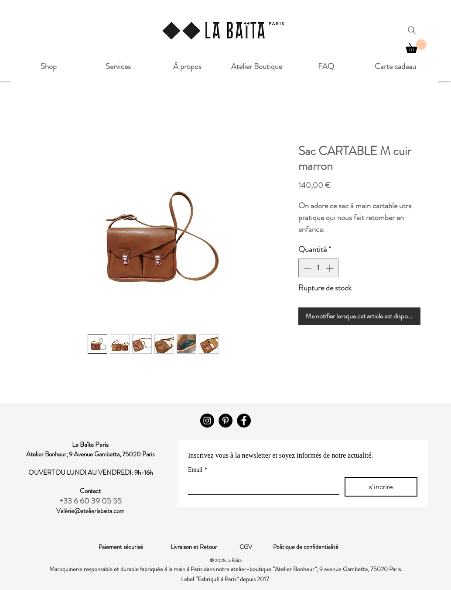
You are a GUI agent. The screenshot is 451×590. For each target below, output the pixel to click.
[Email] (261, 485)
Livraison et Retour (205, 546)
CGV (256, 546)
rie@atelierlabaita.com (96, 511)
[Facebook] (244, 421)
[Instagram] (207, 421)
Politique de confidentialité (305, 546)
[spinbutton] (318, 268)
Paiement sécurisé (135, 546)
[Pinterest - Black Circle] (225, 421)
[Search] (412, 30)
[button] (416, 46)
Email (197, 469)
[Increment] (330, 268)
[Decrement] (306, 268)
